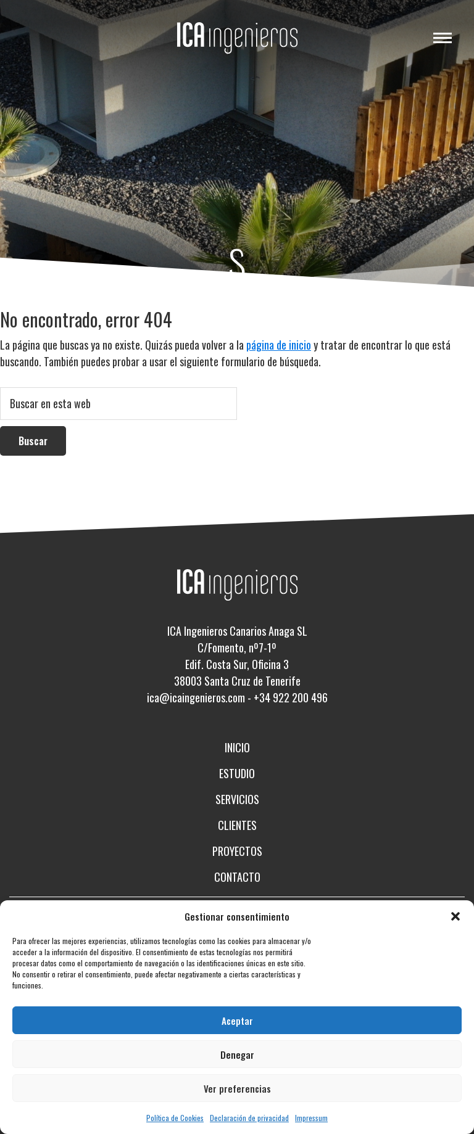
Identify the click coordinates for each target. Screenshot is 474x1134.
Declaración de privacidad (249, 1117)
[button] (455, 916)
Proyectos (237, 851)
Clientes (237, 825)
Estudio (237, 773)
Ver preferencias (237, 1088)
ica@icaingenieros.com (196, 697)
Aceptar (237, 1020)
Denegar (237, 1054)
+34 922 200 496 (291, 697)
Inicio (237, 747)
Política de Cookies (175, 1117)
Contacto (237, 877)
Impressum (311, 1117)
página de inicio (278, 345)
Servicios (237, 799)
